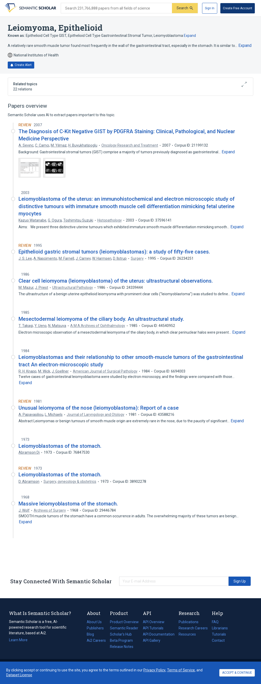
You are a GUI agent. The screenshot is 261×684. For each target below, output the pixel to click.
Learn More (18, 640)
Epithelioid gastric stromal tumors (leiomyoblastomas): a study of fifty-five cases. (114, 252)
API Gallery (151, 640)
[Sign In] (209, 8)
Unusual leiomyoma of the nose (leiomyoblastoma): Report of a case (99, 408)
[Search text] (116, 8)
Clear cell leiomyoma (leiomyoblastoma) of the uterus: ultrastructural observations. (116, 281)
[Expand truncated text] (245, 45)
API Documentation (159, 634)
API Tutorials (153, 628)
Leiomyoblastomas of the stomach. (60, 446)
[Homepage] (30, 8)
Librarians (220, 628)
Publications (188, 622)
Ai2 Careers (96, 640)
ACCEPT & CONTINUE (237, 672)
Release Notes (121, 647)
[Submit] (185, 8)
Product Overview (124, 622)
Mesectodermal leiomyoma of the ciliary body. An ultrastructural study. (101, 319)
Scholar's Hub (121, 634)
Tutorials (219, 634)
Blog (92, 634)
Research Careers (193, 628)
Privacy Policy (154, 670)
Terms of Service (181, 670)
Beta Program (121, 640)
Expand (190, 35)
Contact (218, 640)
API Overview (153, 622)
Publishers (95, 628)
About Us (94, 622)
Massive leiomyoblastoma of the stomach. (68, 504)
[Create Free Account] (237, 8)
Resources (187, 634)
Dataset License (19, 675)
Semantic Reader (124, 628)
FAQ (215, 622)
